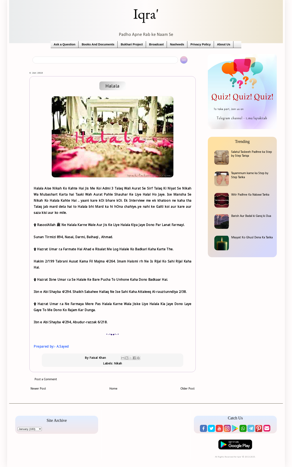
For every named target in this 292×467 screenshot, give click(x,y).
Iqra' (146, 13)
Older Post (187, 388)
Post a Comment (45, 379)
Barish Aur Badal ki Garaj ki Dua (251, 216)
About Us (223, 44)
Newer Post (38, 388)
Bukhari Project (132, 44)
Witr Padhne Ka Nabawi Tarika (250, 194)
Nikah (118, 363)
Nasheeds (177, 44)
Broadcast (156, 44)
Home (113, 388)
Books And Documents (98, 44)
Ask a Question (64, 44)
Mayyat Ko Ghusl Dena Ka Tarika (252, 237)
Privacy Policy (200, 44)
